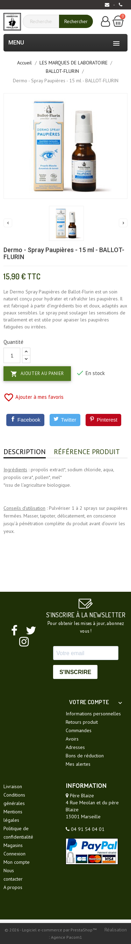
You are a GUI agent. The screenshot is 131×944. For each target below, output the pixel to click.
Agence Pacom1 (66, 937)
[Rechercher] (44, 21)
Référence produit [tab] (87, 451)
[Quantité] (11, 355)
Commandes (79, 730)
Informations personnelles (93, 713)
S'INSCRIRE (75, 672)
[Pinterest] (104, 420)
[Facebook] (25, 420)
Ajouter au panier (37, 373)
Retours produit (82, 722)
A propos (12, 887)
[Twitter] (65, 420)
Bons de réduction (85, 755)
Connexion (14, 854)
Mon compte (16, 862)
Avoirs (72, 739)
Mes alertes (78, 764)
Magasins (13, 845)
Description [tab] (24, 451)
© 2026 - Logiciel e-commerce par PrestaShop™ (51, 929)
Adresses (75, 747)
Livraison (12, 786)
